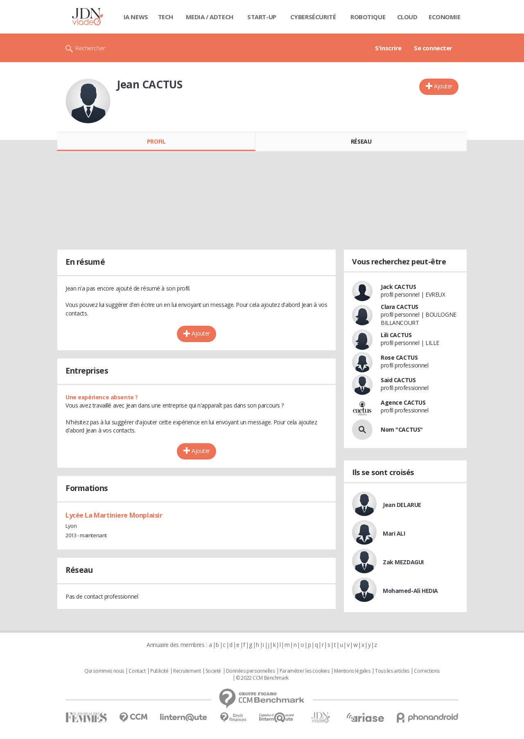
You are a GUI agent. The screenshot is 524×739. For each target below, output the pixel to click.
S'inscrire (388, 48)
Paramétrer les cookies (305, 671)
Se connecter (433, 48)
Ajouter (443, 86)
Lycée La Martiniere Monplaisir (114, 515)
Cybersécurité (313, 17)
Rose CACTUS (399, 357)
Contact (137, 671)
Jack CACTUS (398, 287)
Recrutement (187, 671)
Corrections (426, 671)
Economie (445, 17)
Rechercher (90, 48)
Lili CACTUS (396, 335)
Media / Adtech (209, 17)
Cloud (407, 17)
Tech (165, 17)
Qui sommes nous (104, 671)
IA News (136, 17)
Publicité (159, 671)
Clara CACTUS (399, 307)
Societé (213, 671)
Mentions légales (352, 671)
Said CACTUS (398, 380)
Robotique (367, 17)
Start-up (261, 17)
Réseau (361, 141)
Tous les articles (392, 671)
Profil (156, 141)
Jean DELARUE (402, 505)
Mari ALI (394, 533)
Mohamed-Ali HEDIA (410, 591)
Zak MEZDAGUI (403, 562)
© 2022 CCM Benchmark (262, 678)
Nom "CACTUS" (402, 429)
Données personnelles (250, 671)
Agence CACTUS (403, 402)
